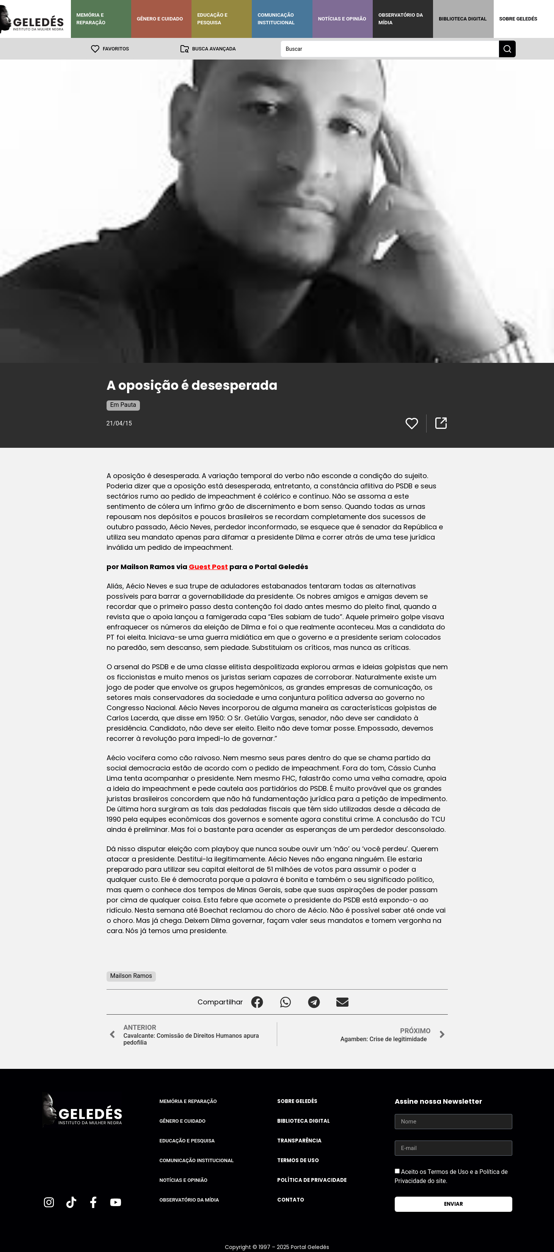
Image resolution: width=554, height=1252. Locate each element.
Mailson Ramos (131, 975)
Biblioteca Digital (463, 19)
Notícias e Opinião (342, 19)
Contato (290, 1199)
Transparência (299, 1140)
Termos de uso (298, 1160)
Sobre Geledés (518, 19)
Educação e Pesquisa (212, 18)
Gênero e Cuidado (160, 19)
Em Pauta (123, 404)
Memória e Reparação (91, 18)
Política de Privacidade (312, 1179)
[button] (257, 1001)
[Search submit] (507, 48)
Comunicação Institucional (276, 18)
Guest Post (208, 566)
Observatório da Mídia (400, 18)
